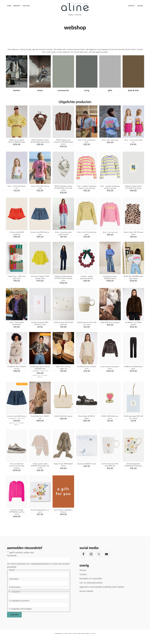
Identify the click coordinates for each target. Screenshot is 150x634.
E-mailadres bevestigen (20, 609)
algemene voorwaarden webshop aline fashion (102, 587)
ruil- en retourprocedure (91, 583)
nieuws (83, 570)
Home (71, 15)
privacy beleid (86, 591)
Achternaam (15, 587)
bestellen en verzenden (91, 578)
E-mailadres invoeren (19, 600)
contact (83, 574)
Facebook (11, 555)
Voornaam (14, 579)
